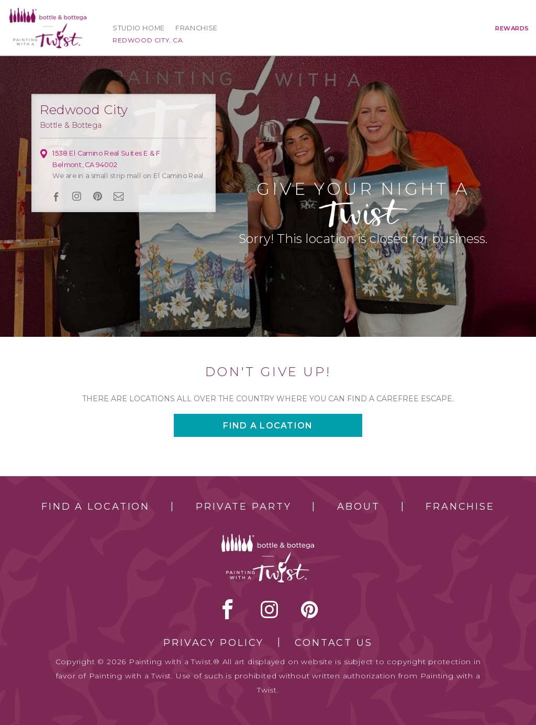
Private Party (243, 506)
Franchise (196, 28)
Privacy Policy (213, 643)
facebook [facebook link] (56, 196)
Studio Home (139, 28)
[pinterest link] (97, 196)
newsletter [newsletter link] (119, 196)
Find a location (267, 426)
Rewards (512, 28)
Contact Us (334, 643)
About (358, 506)
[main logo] (47, 12)
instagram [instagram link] (77, 196)
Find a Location (95, 506)
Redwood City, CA (148, 40)
